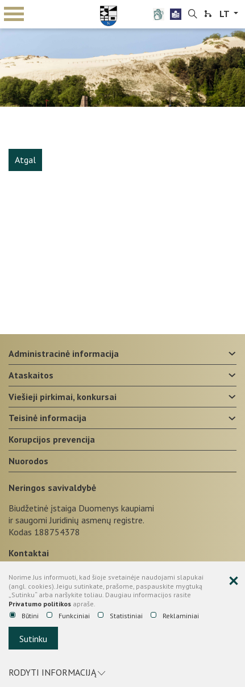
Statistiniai (120, 616)
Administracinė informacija (64, 353)
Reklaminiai (175, 616)
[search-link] (192, 14)
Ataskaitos (31, 375)
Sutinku (33, 638)
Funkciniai (68, 616)
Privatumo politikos (40, 603)
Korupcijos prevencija (52, 439)
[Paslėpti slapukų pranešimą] (233, 581)
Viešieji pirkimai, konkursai (63, 396)
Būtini (24, 616)
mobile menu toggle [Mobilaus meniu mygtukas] (14, 14)
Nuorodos (28, 461)
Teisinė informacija (47, 417)
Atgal (25, 159)
